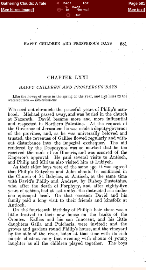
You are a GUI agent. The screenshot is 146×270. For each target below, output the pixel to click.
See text (136, 10)
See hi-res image (17, 10)
